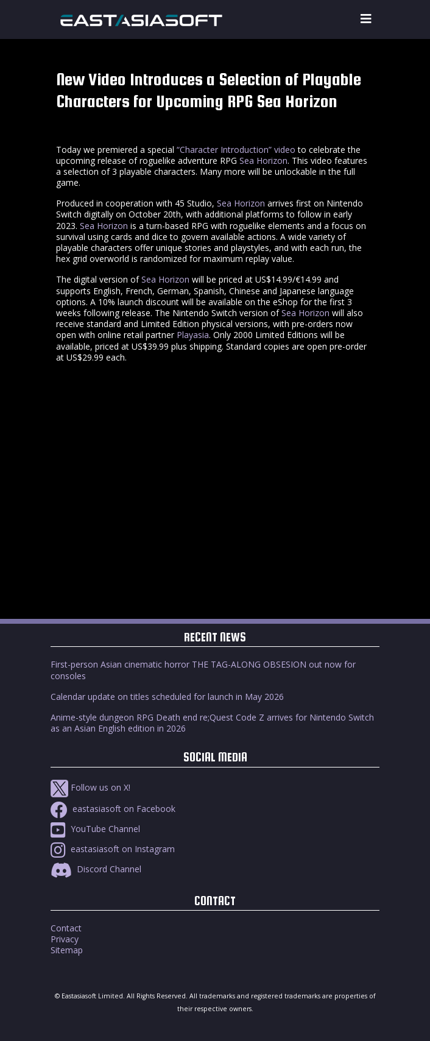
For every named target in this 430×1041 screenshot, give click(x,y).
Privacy (65, 939)
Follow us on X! (90, 787)
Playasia (193, 335)
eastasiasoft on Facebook (113, 808)
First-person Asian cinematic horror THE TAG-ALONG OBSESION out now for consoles (203, 669)
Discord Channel (96, 869)
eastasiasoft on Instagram (113, 849)
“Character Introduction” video (236, 149)
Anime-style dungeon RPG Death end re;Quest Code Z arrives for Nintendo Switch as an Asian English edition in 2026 (212, 722)
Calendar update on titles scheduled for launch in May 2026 (167, 696)
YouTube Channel (95, 829)
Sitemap (67, 950)
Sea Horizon (263, 160)
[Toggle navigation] (366, 19)
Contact (66, 928)
